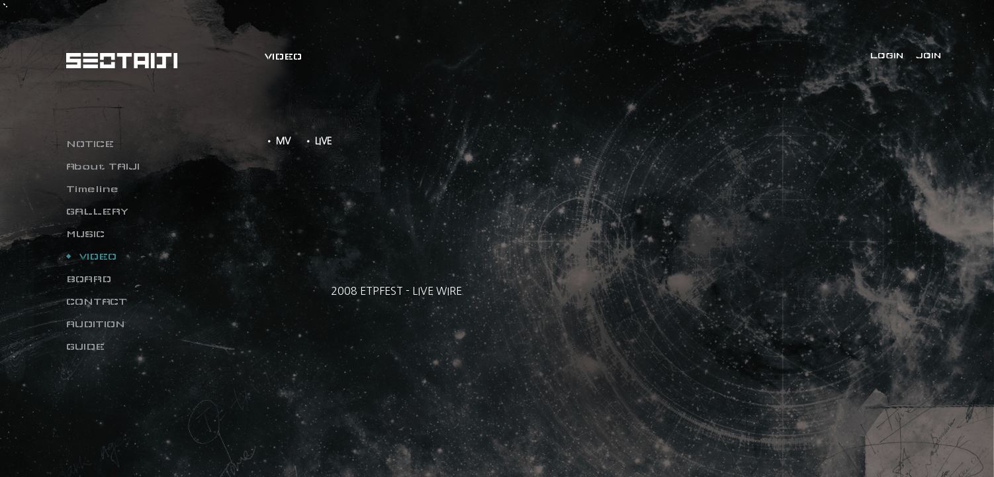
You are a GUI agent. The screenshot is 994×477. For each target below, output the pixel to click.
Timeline (92, 189)
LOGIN (886, 55)
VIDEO (97, 256)
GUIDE (85, 346)
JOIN (928, 55)
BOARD (88, 279)
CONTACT (96, 301)
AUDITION (95, 324)
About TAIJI (103, 166)
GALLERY (97, 211)
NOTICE (90, 143)
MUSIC (85, 234)
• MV (278, 141)
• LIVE (318, 141)
